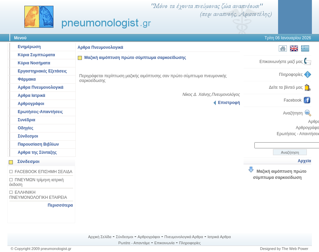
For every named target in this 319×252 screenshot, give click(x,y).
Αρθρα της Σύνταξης (37, 152)
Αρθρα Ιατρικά (31, 95)
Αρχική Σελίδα (100, 237)
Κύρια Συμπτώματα (36, 54)
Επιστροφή (226, 102)
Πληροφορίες (295, 74)
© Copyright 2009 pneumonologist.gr (41, 249)
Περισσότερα (60, 205)
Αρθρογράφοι (31, 103)
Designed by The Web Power (284, 249)
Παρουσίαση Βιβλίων (38, 144)
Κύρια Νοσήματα (34, 63)
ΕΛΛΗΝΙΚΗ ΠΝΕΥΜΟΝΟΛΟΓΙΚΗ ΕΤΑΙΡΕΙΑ (38, 195)
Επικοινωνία (164, 243)
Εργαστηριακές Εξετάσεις (42, 71)
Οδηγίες (25, 128)
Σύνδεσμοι (28, 136)
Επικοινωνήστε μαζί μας (285, 61)
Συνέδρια (27, 120)
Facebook (297, 100)
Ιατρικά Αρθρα (219, 237)
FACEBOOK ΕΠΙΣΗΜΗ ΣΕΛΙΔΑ (43, 171)
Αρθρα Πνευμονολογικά (41, 87)
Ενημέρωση (29, 46)
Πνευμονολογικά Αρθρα (183, 237)
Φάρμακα (27, 79)
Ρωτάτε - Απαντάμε (134, 243)
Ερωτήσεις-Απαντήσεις (40, 111)
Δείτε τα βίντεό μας (290, 87)
